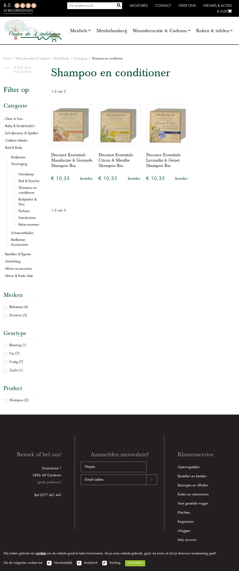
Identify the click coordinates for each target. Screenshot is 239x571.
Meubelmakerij (111, 31)
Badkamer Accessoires (19, 242)
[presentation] (116, 500)
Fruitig (13, 362)
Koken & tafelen (212, 31)
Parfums (24, 211)
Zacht (13, 370)
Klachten (184, 513)
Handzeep (26, 174)
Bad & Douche (28, 181)
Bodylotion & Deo (27, 202)
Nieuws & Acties (217, 6)
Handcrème (27, 218)
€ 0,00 (224, 12)
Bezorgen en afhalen (193, 485)
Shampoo (16, 400)
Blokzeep (16, 307)
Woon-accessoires (18, 269)
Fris (11, 354)
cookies (41, 553)
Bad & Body (61, 58)
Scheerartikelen (22, 233)
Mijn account (187, 540)
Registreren (186, 522)
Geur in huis (14, 119)
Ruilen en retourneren (193, 494)
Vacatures (139, 6)
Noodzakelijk (63, 563)
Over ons (187, 6)
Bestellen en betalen (192, 476)
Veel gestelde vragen (193, 503)
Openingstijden (189, 467)
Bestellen (86, 179)
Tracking (114, 563)
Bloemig (15, 345)
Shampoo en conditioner (27, 190)
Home (7, 58)
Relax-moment (28, 225)
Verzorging (80, 58)
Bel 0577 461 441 (47, 495)
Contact (163, 6)
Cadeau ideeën (16, 140)
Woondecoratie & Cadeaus (160, 31)
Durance (15, 315)
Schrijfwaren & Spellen (21, 133)
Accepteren (135, 563)
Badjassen (18, 157)
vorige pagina (23, 70)
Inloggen (184, 531)
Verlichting (12, 261)
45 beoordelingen (18, 10)
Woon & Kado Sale (19, 276)
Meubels (78, 31)
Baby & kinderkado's (20, 126)
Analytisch (91, 563)
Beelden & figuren (18, 254)
